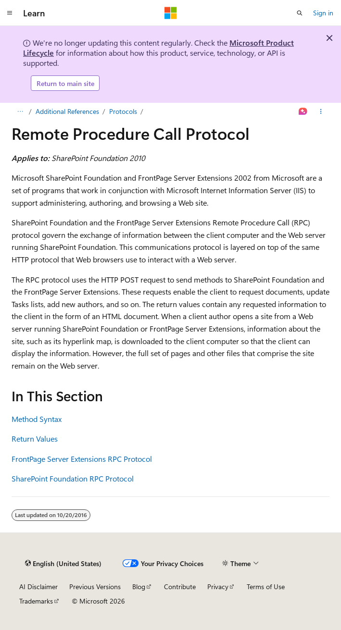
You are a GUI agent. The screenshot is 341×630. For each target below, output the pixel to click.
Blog (138, 586)
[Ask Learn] (303, 111)
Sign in (323, 12)
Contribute (180, 586)
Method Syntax (37, 419)
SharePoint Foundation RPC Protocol (73, 478)
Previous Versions (95, 586)
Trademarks (36, 600)
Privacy (217, 586)
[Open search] (299, 13)
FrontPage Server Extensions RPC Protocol (82, 459)
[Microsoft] (170, 13)
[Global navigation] (9, 13)
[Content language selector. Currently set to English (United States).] (63, 563)
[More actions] (321, 111)
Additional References (67, 111)
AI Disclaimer (38, 586)
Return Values (35, 438)
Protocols (123, 111)
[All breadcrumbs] (20, 111)
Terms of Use (266, 586)
